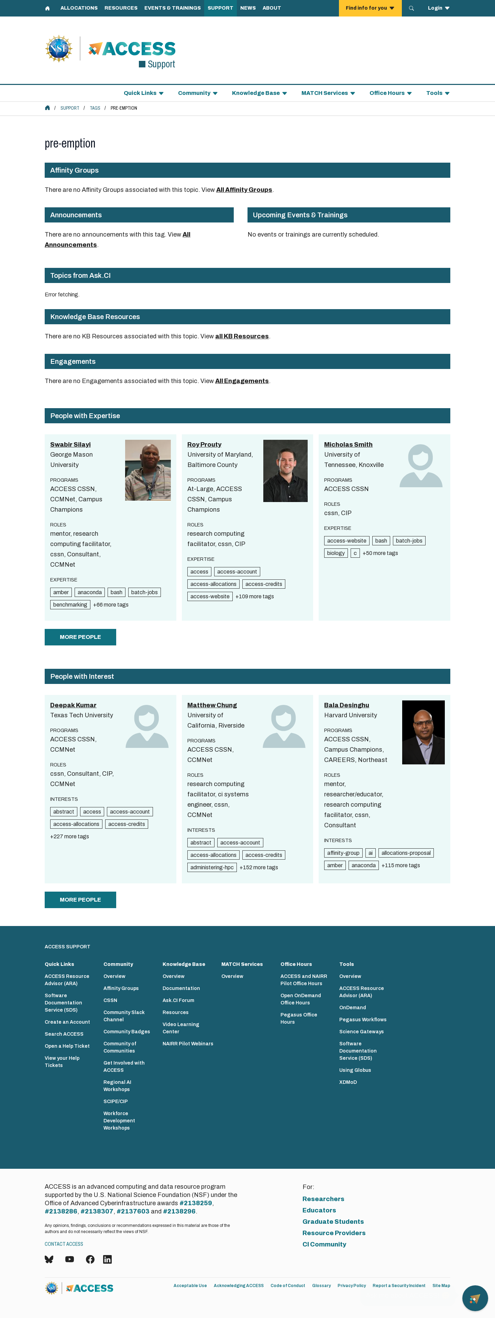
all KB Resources (242, 336)
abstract (63, 812)
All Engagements (242, 381)
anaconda (90, 592)
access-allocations (213, 584)
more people (80, 637)
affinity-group (343, 853)
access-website (210, 596)
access (199, 572)
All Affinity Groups (244, 189)
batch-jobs (144, 592)
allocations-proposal (406, 853)
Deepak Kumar (73, 705)
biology (336, 553)
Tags (95, 108)
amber (61, 592)
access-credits (263, 584)
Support (69, 108)
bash (116, 592)
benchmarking (70, 605)
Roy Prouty (204, 444)
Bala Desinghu (346, 705)
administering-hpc (212, 867)
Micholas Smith (348, 444)
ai (370, 853)
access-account (237, 572)
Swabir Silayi (70, 444)
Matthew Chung (212, 705)
